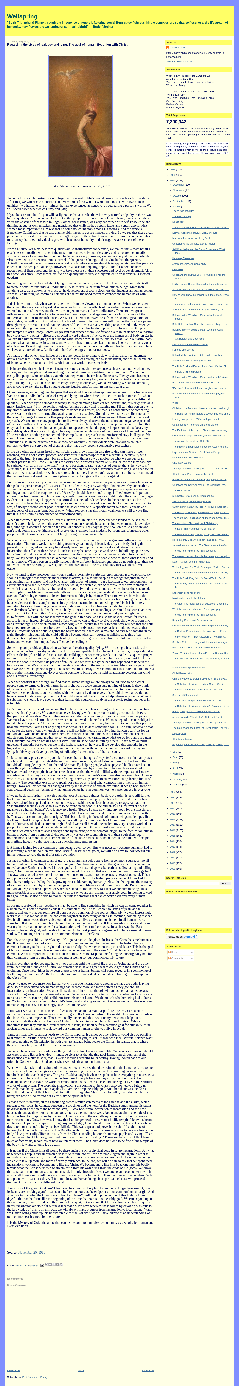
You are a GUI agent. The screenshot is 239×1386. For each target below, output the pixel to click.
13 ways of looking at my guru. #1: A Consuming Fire (200, 468)
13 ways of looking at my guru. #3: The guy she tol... (200, 722)
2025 (173, 175)
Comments (175, 958)
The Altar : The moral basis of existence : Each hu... (200, 603)
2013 (173, 846)
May (175, 762)
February (178, 779)
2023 (173, 791)
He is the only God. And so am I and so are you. (198, 539)
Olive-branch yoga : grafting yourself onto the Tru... (199, 435)
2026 (173, 169)
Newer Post (13, 1370)
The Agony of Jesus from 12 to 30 (190, 441)
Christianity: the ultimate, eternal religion (193, 243)
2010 (173, 863)
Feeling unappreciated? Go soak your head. (196, 419)
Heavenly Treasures (183, 258)
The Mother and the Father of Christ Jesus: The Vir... (200, 728)
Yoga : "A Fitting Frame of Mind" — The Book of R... (200, 653)
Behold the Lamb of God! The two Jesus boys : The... (201, 324)
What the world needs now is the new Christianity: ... (200, 289)
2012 (173, 852)
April (176, 768)
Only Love (177, 269)
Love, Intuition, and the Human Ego (191, 561)
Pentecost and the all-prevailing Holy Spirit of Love (199, 479)
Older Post (148, 1370)
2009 (173, 868)
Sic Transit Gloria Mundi (185, 695)
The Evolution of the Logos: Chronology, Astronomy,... (201, 430)
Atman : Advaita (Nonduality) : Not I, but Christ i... (198, 717)
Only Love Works (181, 463)
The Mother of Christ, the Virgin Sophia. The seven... (200, 534)
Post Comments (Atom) (34, 1377)
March (176, 773)
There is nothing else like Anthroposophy (194, 550)
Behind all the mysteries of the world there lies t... (198, 355)
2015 (173, 835)
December (179, 184)
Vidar (175, 402)
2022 (173, 797)
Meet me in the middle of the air (189, 598)
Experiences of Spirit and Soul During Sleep (196, 452)
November (179, 190)
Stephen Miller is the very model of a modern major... (200, 642)
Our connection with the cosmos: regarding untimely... (201, 625)
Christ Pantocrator (182, 673)
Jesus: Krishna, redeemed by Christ (191, 501)
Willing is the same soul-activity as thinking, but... (198, 309)
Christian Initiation (182, 739)
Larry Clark (178, 48)
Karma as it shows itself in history (190, 344)
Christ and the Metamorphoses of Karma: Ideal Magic (201, 408)
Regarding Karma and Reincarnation (192, 620)
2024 (173, 180)
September (179, 201)
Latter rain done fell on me (186, 592)
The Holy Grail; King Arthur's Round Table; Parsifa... (200, 578)
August (177, 206)
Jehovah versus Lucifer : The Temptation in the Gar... (200, 545)
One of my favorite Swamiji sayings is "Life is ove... (199, 678)
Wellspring (22, 16)
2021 (173, 803)
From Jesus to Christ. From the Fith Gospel (195, 382)
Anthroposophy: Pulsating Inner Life (191, 360)
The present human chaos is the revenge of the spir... (201, 556)
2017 (173, 824)
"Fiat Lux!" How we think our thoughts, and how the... (200, 388)
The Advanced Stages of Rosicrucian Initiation (197, 689)
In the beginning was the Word (188, 667)
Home (81, 1370)
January (177, 784)
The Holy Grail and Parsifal (186, 371)
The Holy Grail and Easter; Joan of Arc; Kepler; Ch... (200, 366)
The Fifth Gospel (181, 490)
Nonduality (178, 221)
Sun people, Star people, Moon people (193, 496)
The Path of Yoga (181, 216)
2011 (173, 857)
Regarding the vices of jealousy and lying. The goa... (200, 744)
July (175, 751)
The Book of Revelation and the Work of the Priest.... (200, 631)
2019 (173, 813)
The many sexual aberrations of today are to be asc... (201, 304)
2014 (173, 841)
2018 (173, 819)
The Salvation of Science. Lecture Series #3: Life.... (200, 684)
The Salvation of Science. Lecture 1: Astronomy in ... (200, 706)
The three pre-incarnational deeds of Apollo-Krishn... (200, 446)
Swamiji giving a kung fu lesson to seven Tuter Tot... (200, 506)
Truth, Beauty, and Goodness (188, 338)
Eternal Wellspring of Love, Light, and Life (194, 232)
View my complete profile (179, 61)
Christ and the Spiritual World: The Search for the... (199, 484)
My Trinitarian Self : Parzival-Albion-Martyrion (196, 647)
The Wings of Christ (183, 211)
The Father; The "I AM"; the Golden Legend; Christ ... (200, 512)
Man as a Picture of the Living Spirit (191, 238)
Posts (172, 952)
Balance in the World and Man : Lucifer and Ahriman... (201, 377)
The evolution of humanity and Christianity (195, 523)
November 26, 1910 (31, 1252)
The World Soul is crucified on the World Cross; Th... (200, 517)
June (176, 757)
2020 (173, 808)
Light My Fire (179, 733)
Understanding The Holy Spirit (188, 457)
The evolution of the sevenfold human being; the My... (201, 572)
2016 (173, 830)
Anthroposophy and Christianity (189, 264)
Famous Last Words (183, 349)
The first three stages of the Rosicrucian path (196, 700)
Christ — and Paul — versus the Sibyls (193, 474)
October (177, 195)
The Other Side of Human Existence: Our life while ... (200, 227)
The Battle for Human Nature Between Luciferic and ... (201, 413)
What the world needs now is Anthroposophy (196, 609)
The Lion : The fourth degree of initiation (193, 528)
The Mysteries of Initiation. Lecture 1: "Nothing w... (199, 636)
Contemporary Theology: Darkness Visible (195, 424)
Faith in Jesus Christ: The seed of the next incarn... (199, 284)
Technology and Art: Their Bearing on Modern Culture (201, 567)
